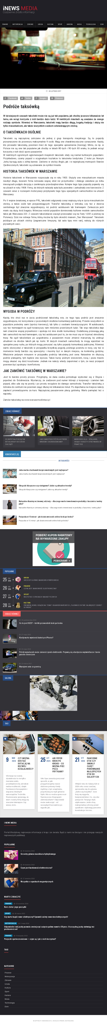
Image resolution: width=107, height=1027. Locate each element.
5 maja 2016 (23, 923)
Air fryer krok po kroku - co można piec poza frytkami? (58, 765)
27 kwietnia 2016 (28, 878)
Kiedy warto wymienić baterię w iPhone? (36, 638)
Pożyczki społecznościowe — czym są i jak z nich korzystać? (30, 939)
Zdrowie (30, 24)
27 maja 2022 (25, 634)
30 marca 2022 (18, 913)
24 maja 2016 (25, 649)
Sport (60, 24)
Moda (79, 24)
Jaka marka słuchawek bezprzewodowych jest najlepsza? (43, 470)
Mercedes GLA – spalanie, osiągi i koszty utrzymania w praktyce (87, 441)
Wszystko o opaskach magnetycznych (40, 597)
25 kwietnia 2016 (28, 851)
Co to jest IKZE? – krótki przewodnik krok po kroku (41, 623)
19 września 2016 (21, 903)
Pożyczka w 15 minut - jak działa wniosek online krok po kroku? (46, 517)
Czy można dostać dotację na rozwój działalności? (25, 763)
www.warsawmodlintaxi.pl (37, 400)
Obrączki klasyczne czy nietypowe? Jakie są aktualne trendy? (45, 486)
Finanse (5, 24)
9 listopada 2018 (21, 936)
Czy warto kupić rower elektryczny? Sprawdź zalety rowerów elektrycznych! (36, 917)
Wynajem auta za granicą (30, 667)
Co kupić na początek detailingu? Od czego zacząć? (15, 441)
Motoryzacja (18, 24)
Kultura (50, 24)
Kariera (70, 24)
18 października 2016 (27, 620)
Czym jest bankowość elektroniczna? (40, 589)
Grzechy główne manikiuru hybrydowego (41, 580)
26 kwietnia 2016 (28, 865)
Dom (102, 24)
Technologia (91, 24)
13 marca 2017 (25, 663)
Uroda (40, 24)
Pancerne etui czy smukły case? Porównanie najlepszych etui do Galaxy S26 (94, 767)
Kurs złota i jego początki (15, 907)
